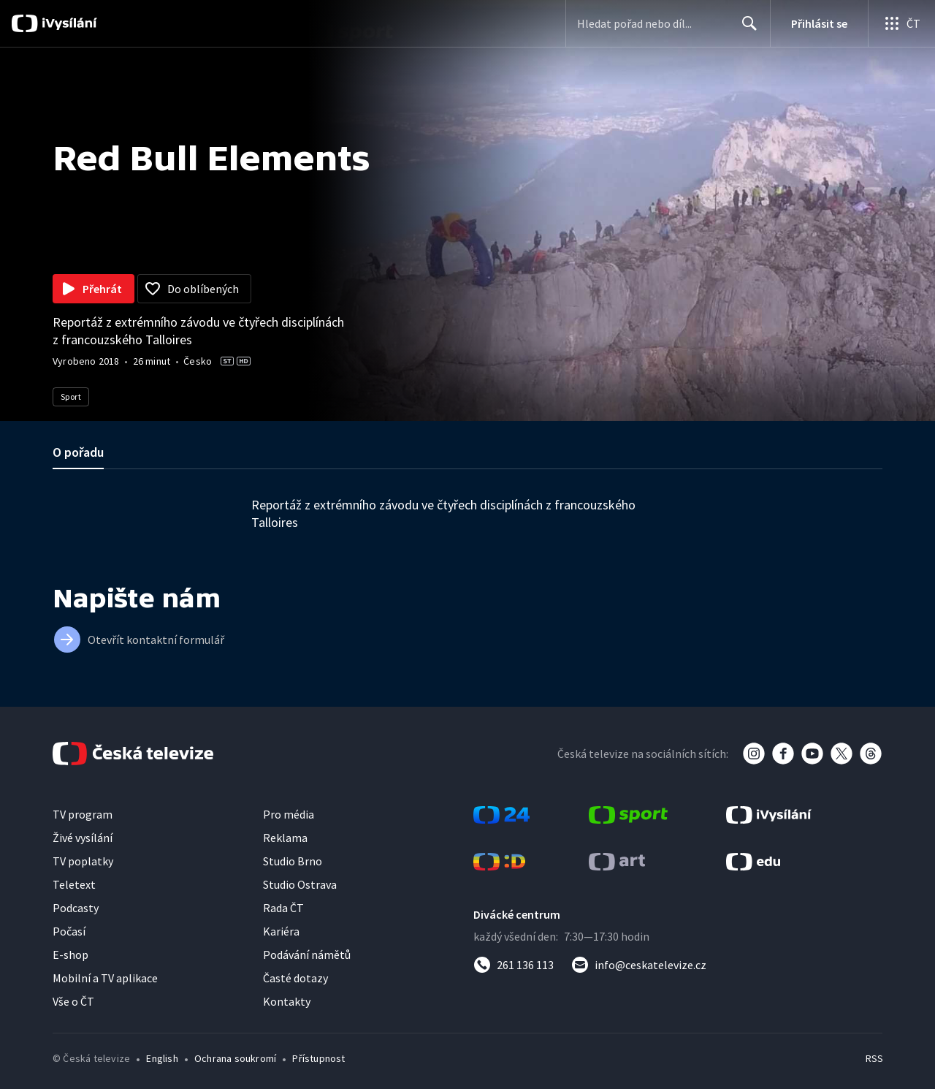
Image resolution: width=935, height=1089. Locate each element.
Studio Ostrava (300, 884)
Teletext (74, 884)
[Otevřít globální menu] (901, 23)
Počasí (69, 931)
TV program (82, 814)
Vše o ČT (73, 1001)
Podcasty (76, 907)
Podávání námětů (307, 954)
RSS (874, 1058)
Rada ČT (283, 907)
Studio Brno (292, 861)
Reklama (285, 837)
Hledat (745, 29)
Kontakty (286, 1001)
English (162, 1058)
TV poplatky (83, 861)
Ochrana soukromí (235, 1058)
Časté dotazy (295, 978)
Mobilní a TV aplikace (105, 978)
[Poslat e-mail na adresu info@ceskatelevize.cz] (638, 965)
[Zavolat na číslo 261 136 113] (513, 965)
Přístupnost (318, 1058)
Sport (71, 396)
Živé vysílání (82, 837)
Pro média (288, 814)
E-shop (70, 954)
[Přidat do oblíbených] (194, 288)
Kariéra (281, 931)
